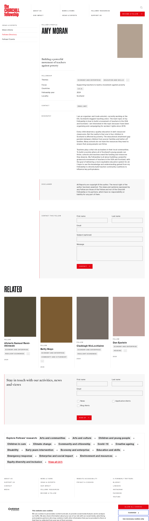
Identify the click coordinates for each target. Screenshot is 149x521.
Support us (96, 15)
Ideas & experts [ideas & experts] (9, 25)
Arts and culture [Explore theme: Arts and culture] (82, 438)
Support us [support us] (9, 482)
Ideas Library (7, 30)
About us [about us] (8, 478)
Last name (116, 216)
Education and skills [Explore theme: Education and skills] (108, 450)
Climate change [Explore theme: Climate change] (42, 444)
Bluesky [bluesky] (117, 482)
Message (80, 244)
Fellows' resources (100, 11)
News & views (68, 11)
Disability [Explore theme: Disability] (12, 450)
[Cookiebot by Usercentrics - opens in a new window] (13, 492)
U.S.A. (80, 88)
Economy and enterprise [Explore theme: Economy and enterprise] (75, 450)
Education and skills (114, 80)
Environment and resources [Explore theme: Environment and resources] (96, 456)
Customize (133, 495)
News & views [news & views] (47, 478)
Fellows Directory (9, 34)
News (82, 401)
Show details (35, 513)
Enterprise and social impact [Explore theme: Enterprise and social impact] (56, 456)
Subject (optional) (84, 235)
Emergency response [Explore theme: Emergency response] (19, 456)
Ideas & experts (69, 15)
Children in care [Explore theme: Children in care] (16, 444)
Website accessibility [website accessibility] (87, 478)
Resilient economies (14, 353)
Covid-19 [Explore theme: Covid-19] (103, 444)
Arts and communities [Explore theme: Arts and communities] (52, 438)
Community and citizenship (54, 357)
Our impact (38, 15)
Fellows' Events (8, 39)
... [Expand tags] (128, 80)
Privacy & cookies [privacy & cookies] (85, 482)
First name (81, 216)
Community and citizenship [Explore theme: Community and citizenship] (74, 444)
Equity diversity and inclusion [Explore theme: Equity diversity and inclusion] (24, 462)
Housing (117, 350)
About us (37, 11)
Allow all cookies (133, 489)
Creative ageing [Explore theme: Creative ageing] (125, 444)
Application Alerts (123, 401)
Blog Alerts (85, 405)
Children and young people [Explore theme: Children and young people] (114, 438)
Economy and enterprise (89, 80)
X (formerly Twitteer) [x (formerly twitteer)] (123, 478)
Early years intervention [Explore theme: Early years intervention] (39, 450)
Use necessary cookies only (133, 502)
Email (79, 225)
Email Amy (82, 106)
